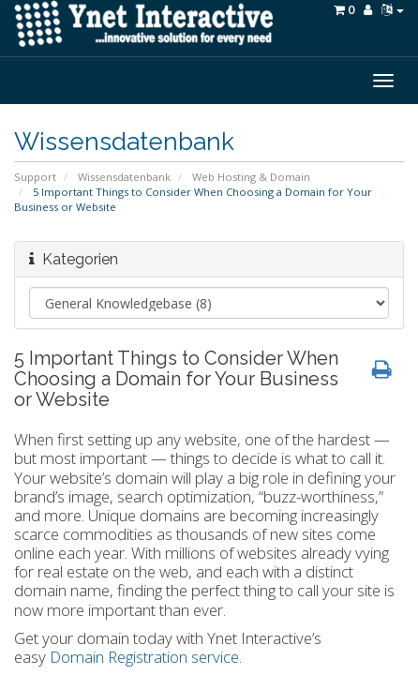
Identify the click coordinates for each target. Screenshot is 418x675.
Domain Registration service (144, 657)
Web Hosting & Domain (251, 177)
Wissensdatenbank (124, 177)
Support (35, 177)
